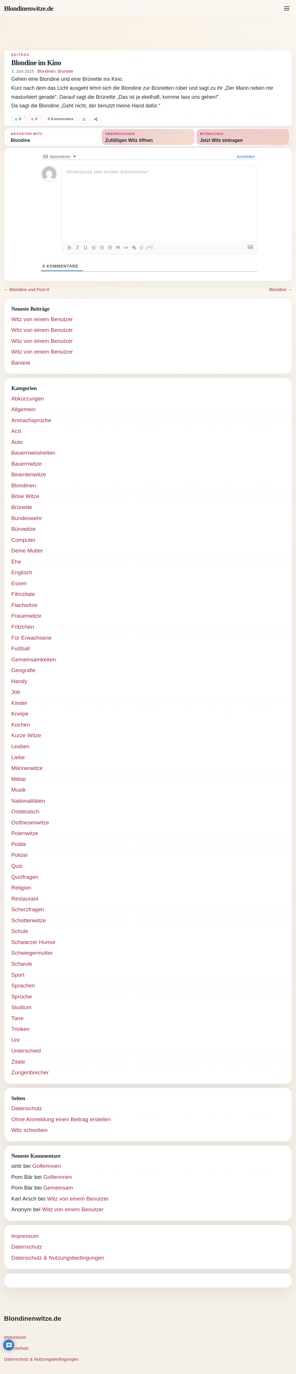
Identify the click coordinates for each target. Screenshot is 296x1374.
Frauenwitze (26, 616)
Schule (19, 931)
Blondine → (280, 289)
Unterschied (26, 1051)
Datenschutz (26, 1108)
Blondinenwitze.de (28, 8)
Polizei (19, 855)
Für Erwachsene (31, 638)
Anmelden (245, 156)
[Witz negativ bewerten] (34, 119)
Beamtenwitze (28, 474)
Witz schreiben (29, 1130)
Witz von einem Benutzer (42, 319)
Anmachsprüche (31, 420)
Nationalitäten (28, 801)
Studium (21, 1007)
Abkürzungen (27, 399)
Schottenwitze (28, 920)
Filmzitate (23, 594)
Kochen (20, 725)
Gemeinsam (58, 1188)
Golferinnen (46, 1166)
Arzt (16, 431)
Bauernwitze (26, 464)
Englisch (21, 572)
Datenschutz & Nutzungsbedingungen (57, 1258)
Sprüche (21, 997)
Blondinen (46, 71)
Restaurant (24, 899)
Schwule (21, 964)
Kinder (19, 703)
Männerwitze (27, 768)
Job (15, 692)
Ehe (16, 562)
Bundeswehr (26, 518)
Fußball (20, 648)
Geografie (23, 670)
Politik (18, 844)
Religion (21, 888)
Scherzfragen (27, 909)
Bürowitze (23, 529)
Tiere (17, 1018)
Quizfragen (24, 877)
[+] (150, 247)
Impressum (25, 1236)
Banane (20, 363)
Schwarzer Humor (33, 942)
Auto (17, 442)
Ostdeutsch (25, 811)
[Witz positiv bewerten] (18, 119)
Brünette (65, 71)
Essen (19, 583)
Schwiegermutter (32, 953)
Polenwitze (24, 833)
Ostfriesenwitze (30, 822)
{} (142, 247)
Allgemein (23, 409)
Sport (18, 975)
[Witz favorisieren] (84, 119)
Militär (18, 779)
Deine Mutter (27, 551)
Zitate (18, 1062)
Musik (18, 790)
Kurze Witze (26, 735)
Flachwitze (24, 605)
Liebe (18, 757)
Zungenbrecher (30, 1072)
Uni (15, 1040)
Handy (19, 681)
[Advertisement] (148, 33)
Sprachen (23, 986)
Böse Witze (25, 496)
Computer (23, 540)
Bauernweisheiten (33, 453)
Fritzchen (22, 627)
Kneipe (20, 714)
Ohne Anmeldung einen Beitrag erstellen (61, 1119)
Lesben (20, 746)
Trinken (20, 1029)
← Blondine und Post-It (26, 289)
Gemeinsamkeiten (33, 659)
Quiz (17, 866)
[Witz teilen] (95, 119)
